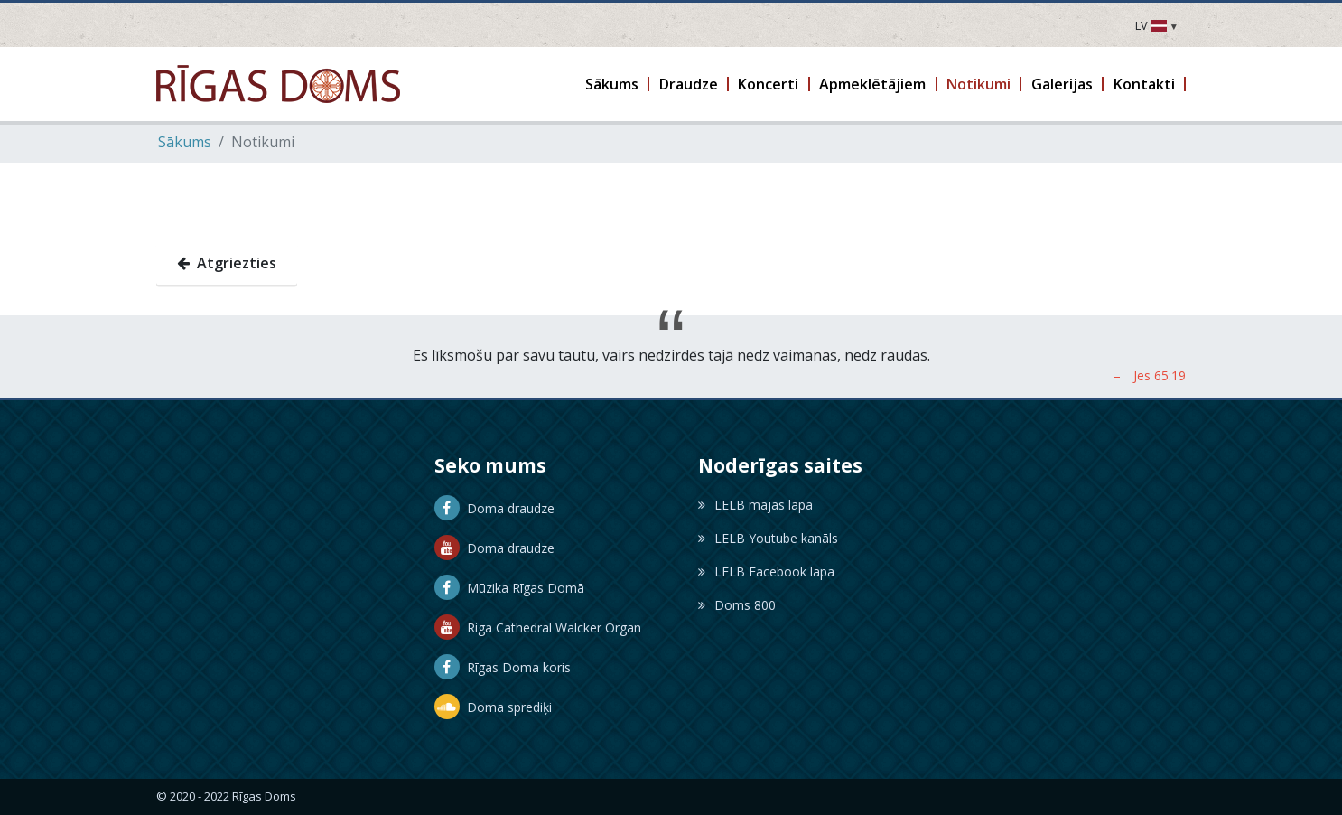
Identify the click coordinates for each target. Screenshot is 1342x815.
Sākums (184, 142)
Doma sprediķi (493, 707)
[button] (613, 84)
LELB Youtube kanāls (768, 538)
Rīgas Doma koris (502, 667)
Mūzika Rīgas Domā (509, 587)
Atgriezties (226, 263)
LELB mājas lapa (755, 504)
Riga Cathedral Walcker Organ (537, 627)
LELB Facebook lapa (766, 571)
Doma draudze (494, 508)
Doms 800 (737, 605)
